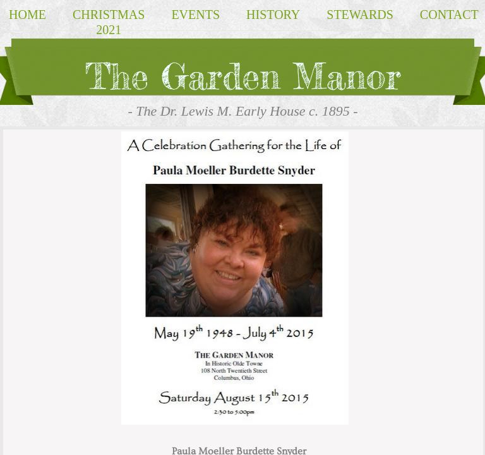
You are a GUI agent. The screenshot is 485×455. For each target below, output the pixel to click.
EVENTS (195, 14)
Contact (449, 14)
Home (27, 14)
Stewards (359, 14)
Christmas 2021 (109, 22)
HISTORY (273, 14)
